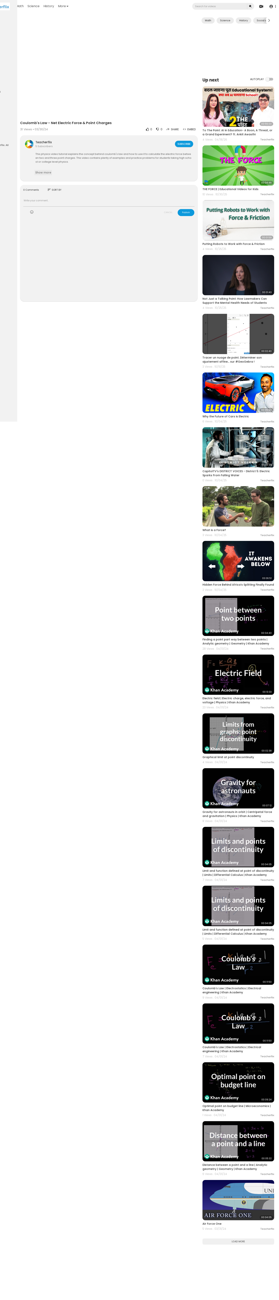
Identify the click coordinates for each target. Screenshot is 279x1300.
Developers (28, 133)
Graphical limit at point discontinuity (239, 697)
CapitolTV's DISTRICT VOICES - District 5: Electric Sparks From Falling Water (242, 437)
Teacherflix (80, 128)
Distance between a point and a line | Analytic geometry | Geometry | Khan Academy (240, 1070)
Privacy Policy (13, 128)
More (107, 6)
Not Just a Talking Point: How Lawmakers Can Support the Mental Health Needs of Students (242, 284)
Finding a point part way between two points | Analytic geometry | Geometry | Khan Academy (241, 593)
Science (78, 6)
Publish (197, 197)
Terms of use (21, 124)
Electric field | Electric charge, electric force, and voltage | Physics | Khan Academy (240, 647)
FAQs (8, 124)
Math (64, 6)
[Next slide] (269, 20)
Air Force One (223, 1120)
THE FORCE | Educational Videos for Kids (242, 178)
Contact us (12, 133)
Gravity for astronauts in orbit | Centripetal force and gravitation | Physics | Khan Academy (244, 749)
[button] (271, 6)
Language (11, 138)
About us (29, 128)
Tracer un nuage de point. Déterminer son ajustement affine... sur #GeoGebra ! (243, 336)
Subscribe (195, 129)
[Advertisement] (244, 50)
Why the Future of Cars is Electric (237, 386)
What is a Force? (225, 487)
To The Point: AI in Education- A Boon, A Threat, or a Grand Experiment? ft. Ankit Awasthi (241, 128)
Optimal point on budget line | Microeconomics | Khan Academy (237, 1015)
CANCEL (179, 197)
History (93, 6)
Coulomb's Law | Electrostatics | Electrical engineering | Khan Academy (243, 910)
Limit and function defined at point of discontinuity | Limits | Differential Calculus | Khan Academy (243, 804)
